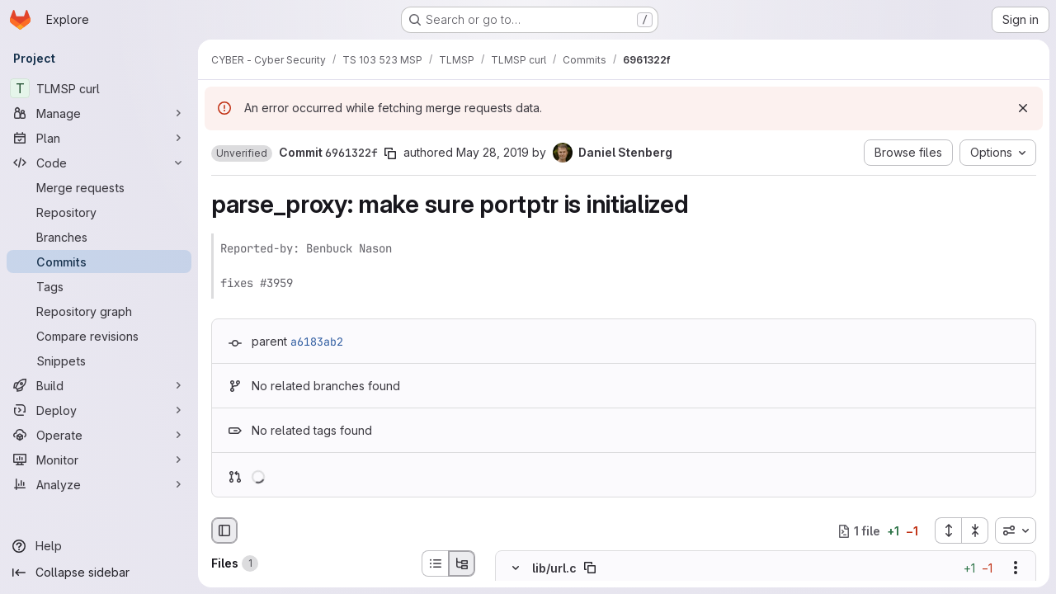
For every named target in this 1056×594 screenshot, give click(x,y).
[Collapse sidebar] (99, 572)
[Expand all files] (948, 530)
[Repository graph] (99, 311)
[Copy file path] (590, 568)
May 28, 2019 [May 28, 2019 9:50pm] (492, 152)
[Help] (99, 546)
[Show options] (1015, 568)
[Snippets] (99, 360)
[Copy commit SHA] (390, 153)
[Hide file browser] (224, 530)
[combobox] (1015, 530)
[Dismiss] (1023, 108)
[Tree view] (462, 563)
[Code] (99, 162)
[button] (241, 153)
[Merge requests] (99, 187)
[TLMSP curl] (99, 88)
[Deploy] (99, 410)
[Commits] (99, 261)
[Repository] (99, 212)
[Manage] (99, 113)
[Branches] (99, 236)
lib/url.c (554, 568)
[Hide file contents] (516, 568)
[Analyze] (99, 484)
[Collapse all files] (975, 530)
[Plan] (99, 137)
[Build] (99, 385)
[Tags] (99, 286)
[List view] (435, 563)
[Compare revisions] (99, 335)
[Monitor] (99, 459)
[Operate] (99, 434)
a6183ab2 (316, 341)
